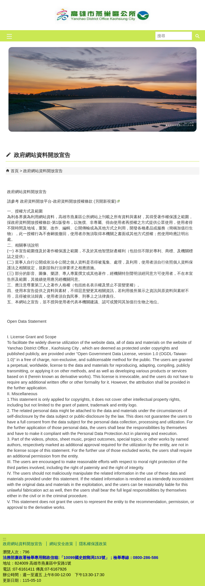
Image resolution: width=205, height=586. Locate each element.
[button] (197, 34)
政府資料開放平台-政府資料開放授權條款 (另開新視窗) (70, 201)
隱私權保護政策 (93, 543)
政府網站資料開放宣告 (43, 171)
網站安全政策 (61, 543)
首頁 (15, 171)
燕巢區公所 (102, 15)
